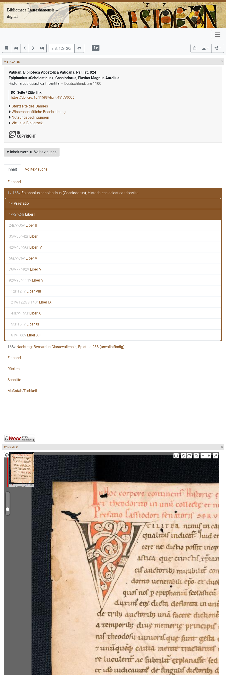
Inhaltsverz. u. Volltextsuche (31, 152)
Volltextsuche (36, 169)
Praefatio (19, 203)
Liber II (23, 225)
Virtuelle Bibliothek (27, 123)
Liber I (22, 214)
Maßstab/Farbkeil (22, 391)
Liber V (23, 258)
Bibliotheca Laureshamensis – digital (32, 13)
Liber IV (25, 247)
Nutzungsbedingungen (30, 117)
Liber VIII (25, 291)
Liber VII (27, 280)
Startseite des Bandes (30, 106)
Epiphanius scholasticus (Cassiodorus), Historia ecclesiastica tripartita (72, 193)
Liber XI (24, 324)
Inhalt (12, 169)
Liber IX (30, 302)
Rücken (13, 369)
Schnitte (14, 380)
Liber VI (25, 269)
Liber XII (25, 335)
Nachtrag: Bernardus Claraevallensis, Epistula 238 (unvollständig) (65, 347)
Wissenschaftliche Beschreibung (39, 112)
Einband (14, 182)
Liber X (25, 313)
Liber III (25, 236)
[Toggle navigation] (217, 34)
